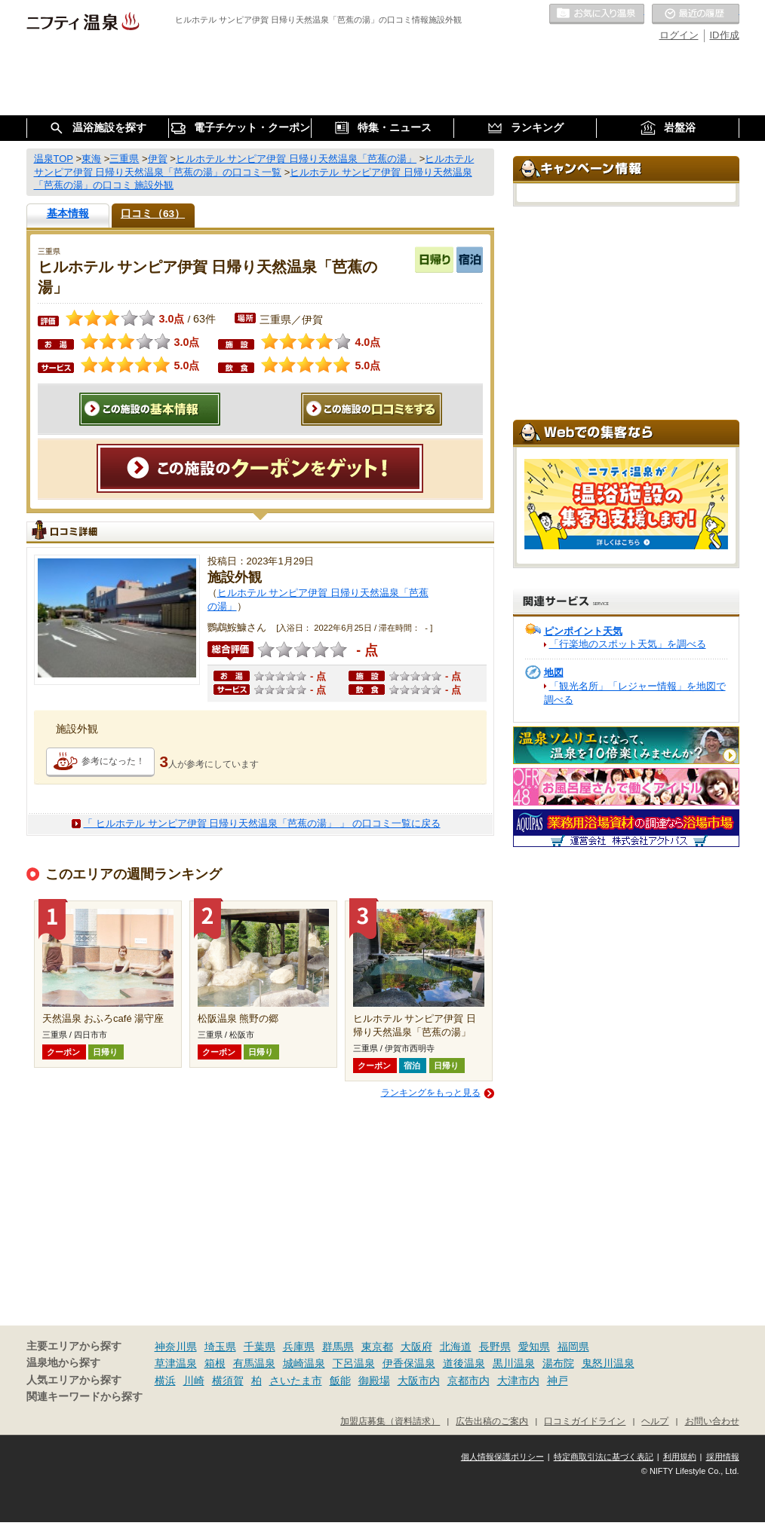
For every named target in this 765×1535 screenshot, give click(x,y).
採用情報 (722, 1456)
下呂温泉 (354, 1363)
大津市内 (518, 1380)
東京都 (377, 1347)
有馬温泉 (254, 1363)
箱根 (215, 1363)
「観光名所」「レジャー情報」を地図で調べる (635, 692)
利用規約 (679, 1456)
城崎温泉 (304, 1363)
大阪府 (416, 1347)
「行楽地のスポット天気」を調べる (627, 644)
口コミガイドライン (584, 1421)
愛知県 (534, 1347)
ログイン (679, 35)
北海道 (456, 1347)
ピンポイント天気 (583, 631)
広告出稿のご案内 (492, 1421)
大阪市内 (419, 1380)
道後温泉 (464, 1363)
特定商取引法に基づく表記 (603, 1456)
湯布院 (558, 1363)
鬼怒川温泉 (608, 1363)
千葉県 (259, 1347)
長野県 (495, 1347)
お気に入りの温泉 (596, 14)
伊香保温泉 (408, 1363)
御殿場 (374, 1380)
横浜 (165, 1380)
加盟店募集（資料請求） (390, 1421)
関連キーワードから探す (84, 1396)
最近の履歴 (695, 14)
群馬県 (338, 1347)
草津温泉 (176, 1363)
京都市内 (468, 1380)
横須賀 (228, 1380)
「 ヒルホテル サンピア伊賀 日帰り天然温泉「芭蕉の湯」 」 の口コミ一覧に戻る (261, 823)
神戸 (557, 1380)
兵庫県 (299, 1347)
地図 (554, 672)
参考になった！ (113, 761)
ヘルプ (654, 1421)
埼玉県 (220, 1347)
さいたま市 (295, 1380)
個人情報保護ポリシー (502, 1456)
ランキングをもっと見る (431, 1092)
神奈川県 (176, 1347)
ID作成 (724, 35)
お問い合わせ (712, 1421)
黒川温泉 (514, 1363)
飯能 (340, 1380)
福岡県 (573, 1347)
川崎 (193, 1380)
